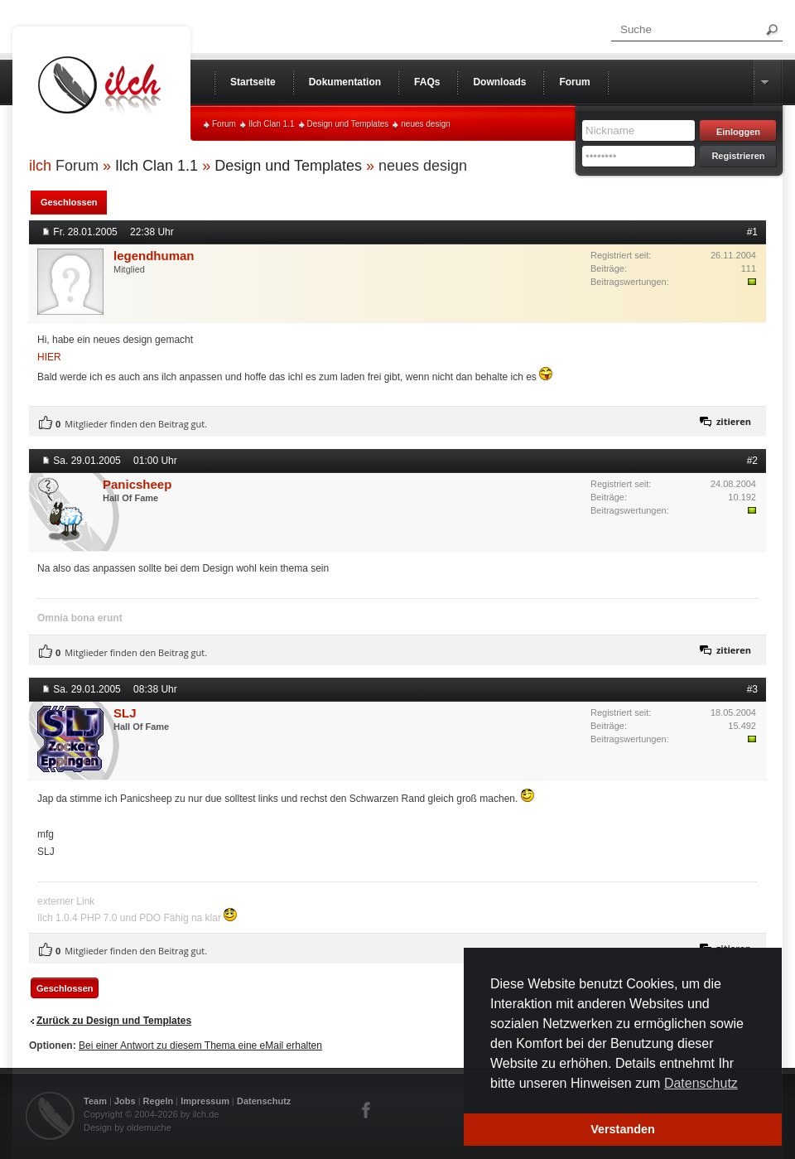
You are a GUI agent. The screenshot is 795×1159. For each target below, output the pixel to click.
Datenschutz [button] (701, 1083)
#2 (752, 460)
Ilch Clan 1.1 (271, 123)
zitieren (733, 421)
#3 (752, 689)
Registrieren (737, 156)
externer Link (65, 901)
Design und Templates (348, 123)
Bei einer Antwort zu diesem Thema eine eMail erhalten (200, 1045)
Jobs (125, 1101)
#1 (752, 232)
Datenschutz (264, 1101)
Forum (224, 123)
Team (95, 1101)
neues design (425, 123)
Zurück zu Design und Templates (113, 1020)
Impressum (205, 1101)
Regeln (158, 1101)
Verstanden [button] (622, 1129)
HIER (49, 357)
